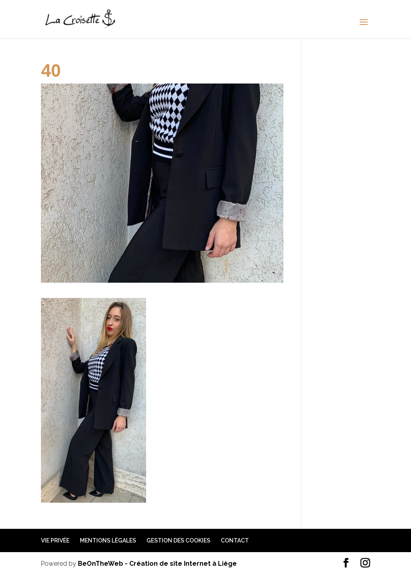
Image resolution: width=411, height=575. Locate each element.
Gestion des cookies (178, 540)
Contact (235, 540)
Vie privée (55, 540)
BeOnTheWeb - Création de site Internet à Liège (157, 563)
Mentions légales (108, 540)
